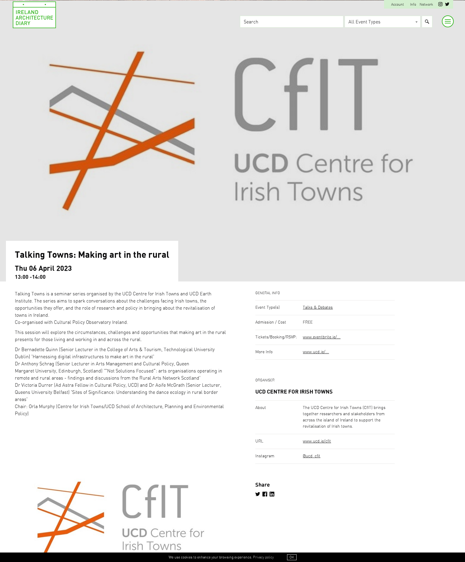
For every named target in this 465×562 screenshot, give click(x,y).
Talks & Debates (318, 307)
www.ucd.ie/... (316, 352)
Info (413, 4)
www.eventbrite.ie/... (321, 337)
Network (426, 4)
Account (397, 4)
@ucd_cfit (311, 456)
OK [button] (291, 557)
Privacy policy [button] (263, 557)
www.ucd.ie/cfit (317, 441)
